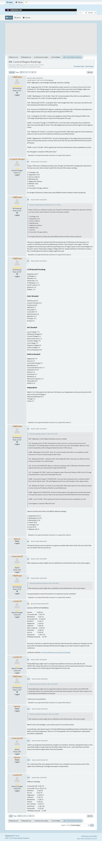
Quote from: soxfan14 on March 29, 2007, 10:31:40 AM (43, 684)
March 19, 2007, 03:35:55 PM (35, 78)
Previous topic (79, 66)
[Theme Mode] (26, 2)
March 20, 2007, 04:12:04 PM (39, 261)
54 (32, 72)
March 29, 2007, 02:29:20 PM (40, 679)
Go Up (10, 816)
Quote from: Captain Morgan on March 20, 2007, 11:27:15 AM (45, 205)
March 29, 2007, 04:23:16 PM (40, 740)
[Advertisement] (51, 37)
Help (78, 838)
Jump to (63, 825)
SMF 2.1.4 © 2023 (11, 838)
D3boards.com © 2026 (89, 836)
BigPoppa (18, 77)
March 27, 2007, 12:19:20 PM (39, 428)
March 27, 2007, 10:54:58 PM (39, 558)
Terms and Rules (86, 838)
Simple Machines (23, 838)
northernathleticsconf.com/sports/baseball (55, 652)
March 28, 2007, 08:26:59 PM (41, 603)
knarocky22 (18, 556)
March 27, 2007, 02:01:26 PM (39, 541)
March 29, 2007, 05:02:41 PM (40, 760)
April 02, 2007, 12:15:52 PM (39, 777)
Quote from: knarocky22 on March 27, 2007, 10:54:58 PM (44, 583)
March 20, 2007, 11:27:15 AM (39, 161)
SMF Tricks (16, 836)
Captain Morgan (18, 159)
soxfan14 (18, 601)
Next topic (89, 66)
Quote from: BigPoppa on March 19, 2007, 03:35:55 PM (43, 434)
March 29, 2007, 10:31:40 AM (39, 659)
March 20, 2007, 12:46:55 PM (39, 199)
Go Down (11, 72)
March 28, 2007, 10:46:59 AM (39, 578)
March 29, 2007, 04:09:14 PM (40, 709)
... (29, 72)
